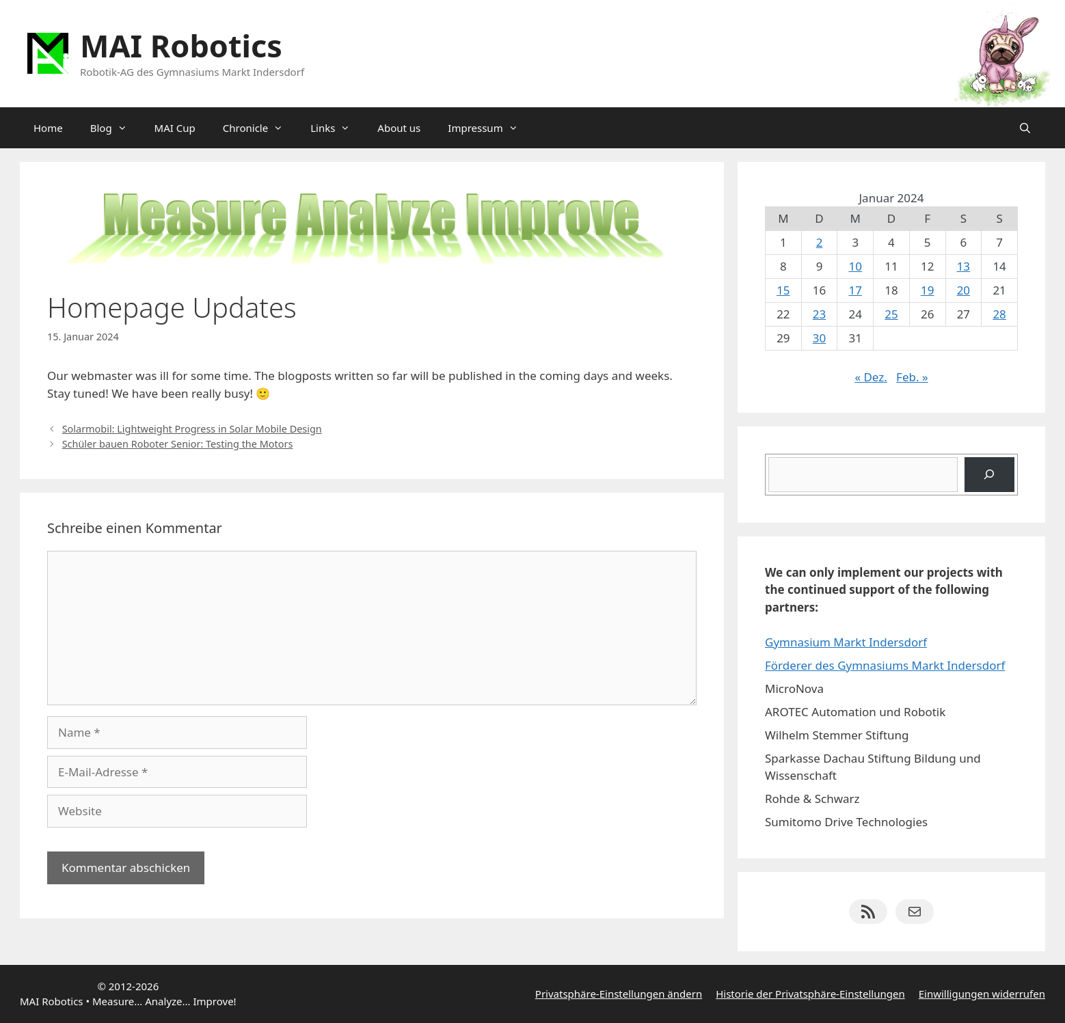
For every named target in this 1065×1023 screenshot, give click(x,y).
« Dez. (870, 377)
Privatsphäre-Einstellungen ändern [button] (618, 993)
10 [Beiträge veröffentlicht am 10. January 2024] (855, 266)
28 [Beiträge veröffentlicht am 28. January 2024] (999, 314)
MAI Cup (175, 128)
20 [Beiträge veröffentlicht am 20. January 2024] (963, 290)
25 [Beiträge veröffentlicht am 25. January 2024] (891, 314)
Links (337, 127)
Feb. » (912, 377)
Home (48, 128)
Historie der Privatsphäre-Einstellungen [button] (810, 993)
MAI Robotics (181, 45)
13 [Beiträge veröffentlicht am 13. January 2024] (963, 266)
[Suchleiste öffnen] (1025, 127)
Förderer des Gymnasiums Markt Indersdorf (885, 665)
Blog (115, 127)
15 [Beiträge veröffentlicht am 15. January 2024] (783, 290)
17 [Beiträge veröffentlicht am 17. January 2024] (855, 290)
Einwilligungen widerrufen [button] (982, 993)
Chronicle (260, 127)
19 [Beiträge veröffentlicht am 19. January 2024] (927, 290)
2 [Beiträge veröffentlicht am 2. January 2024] (819, 242)
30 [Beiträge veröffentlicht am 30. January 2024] (819, 338)
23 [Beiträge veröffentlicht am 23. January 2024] (819, 314)
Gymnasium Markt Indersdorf (846, 642)
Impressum (489, 127)
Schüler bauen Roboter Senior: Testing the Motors (177, 443)
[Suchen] (989, 474)
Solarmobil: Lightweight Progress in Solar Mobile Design (192, 428)
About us (398, 128)
